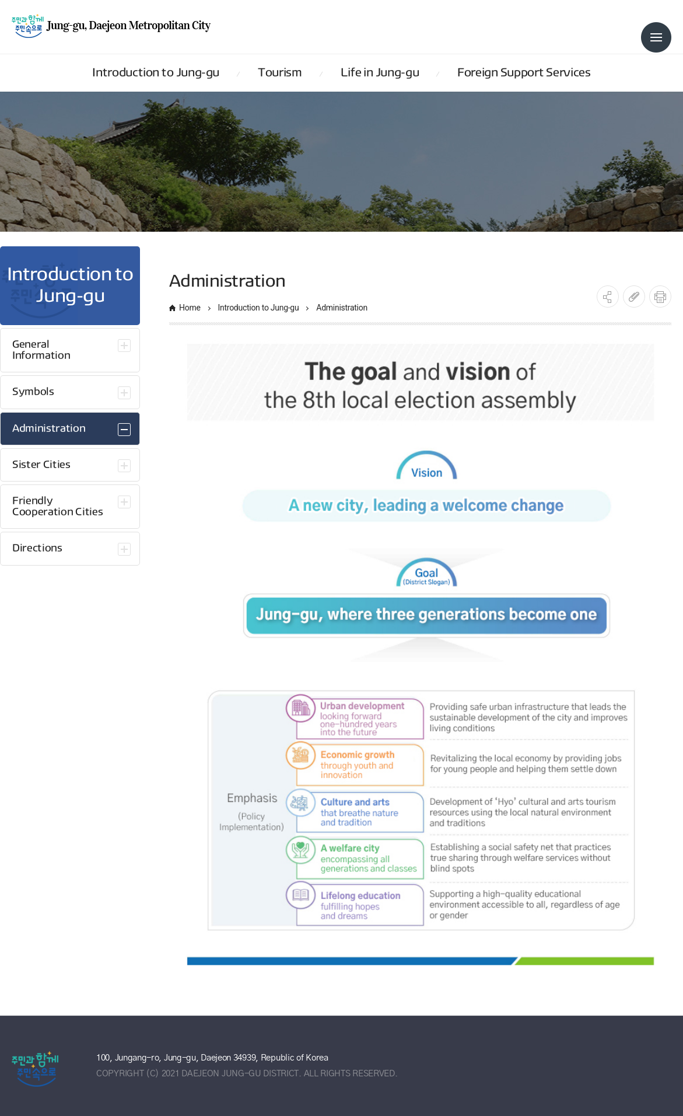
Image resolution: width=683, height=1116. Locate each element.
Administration (341, 307)
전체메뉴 (656, 37)
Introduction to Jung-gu (258, 307)
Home (190, 307)
